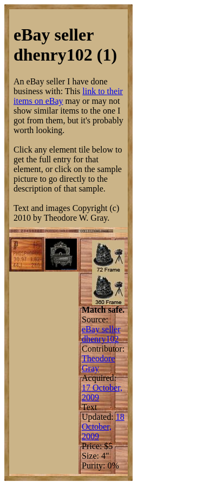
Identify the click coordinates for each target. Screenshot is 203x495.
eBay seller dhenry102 (101, 334)
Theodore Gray (98, 363)
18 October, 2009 (103, 426)
